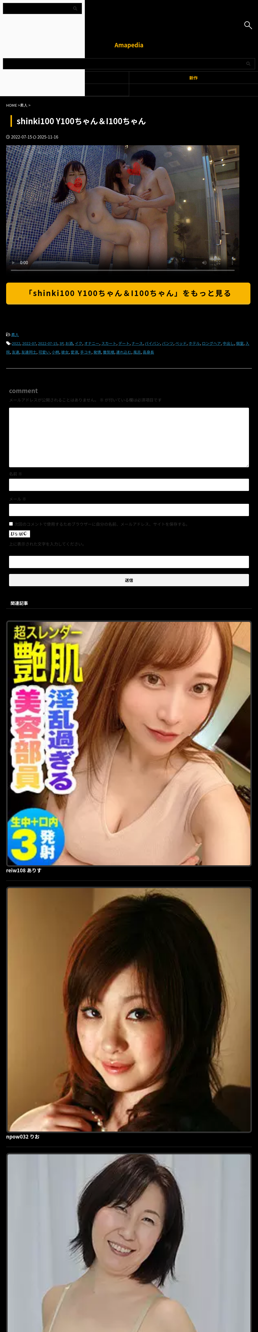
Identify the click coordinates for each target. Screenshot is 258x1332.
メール (17, 499)
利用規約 (95, 1147)
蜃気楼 (108, 352)
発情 (97, 352)
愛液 (74, 352)
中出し (228, 343)
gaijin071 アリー (118, 1023)
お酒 (69, 343)
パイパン (152, 343)
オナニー (91, 343)
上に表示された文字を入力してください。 (47, 544)
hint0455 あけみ (118, 823)
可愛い (44, 352)
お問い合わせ (159, 1147)
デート (124, 343)
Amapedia (129, 45)
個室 (240, 343)
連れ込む (123, 352)
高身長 (148, 352)
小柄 (55, 352)
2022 (16, 343)
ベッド (181, 343)
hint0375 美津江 (118, 923)
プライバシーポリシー (125, 1147)
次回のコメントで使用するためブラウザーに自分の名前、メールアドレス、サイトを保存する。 (102, 524)
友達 (16, 352)
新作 (193, 78)
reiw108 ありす (117, 624)
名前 (15, 474)
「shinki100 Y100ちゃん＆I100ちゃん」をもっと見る (128, 292)
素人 (15, 334)
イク (78, 343)
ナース (137, 343)
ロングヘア (211, 343)
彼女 (65, 352)
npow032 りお (116, 724)
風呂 (137, 352)
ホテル (194, 343)
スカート (108, 343)
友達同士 (28, 352)
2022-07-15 (47, 343)
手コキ (86, 352)
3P (61, 343)
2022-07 (29, 343)
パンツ (167, 343)
